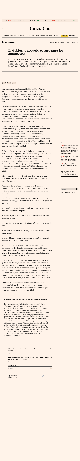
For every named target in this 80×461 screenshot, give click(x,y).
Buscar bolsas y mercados (68, 184)
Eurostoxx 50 (48, 20)
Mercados (16, 35)
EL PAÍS (55, 35)
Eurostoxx (67, 192)
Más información (12, 377)
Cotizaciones (28, 35)
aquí (42, 376)
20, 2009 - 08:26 (7, 79)
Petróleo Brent (33, 20)
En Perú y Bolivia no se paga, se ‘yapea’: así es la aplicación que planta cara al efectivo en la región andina (69, 172)
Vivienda (52, 42)
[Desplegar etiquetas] (51, 368)
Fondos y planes (35, 35)
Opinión (50, 35)
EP (2, 77)
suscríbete (64, 35)
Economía (22, 35)
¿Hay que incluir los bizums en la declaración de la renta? (69, 165)
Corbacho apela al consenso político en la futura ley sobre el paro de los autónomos (30, 358)
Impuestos (62, 42)
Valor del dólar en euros (66, 20)
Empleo (57, 42)
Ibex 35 (5, 20)
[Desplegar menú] (3, 28)
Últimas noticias (44, 35)
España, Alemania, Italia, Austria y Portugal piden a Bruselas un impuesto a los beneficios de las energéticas (69, 158)
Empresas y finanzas (8, 35)
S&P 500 (19, 20)
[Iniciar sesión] (73, 36)
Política (67, 42)
